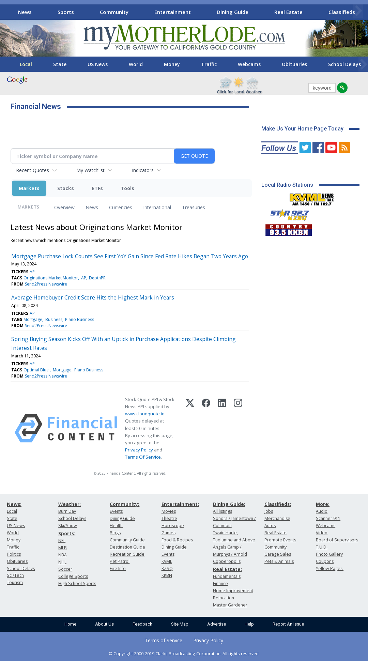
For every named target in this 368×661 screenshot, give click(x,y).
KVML (167, 561)
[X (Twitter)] (190, 428)
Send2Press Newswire (46, 284)
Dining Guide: (229, 504)
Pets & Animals (279, 561)
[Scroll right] (358, 11)
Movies (169, 511)
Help (249, 624)
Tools (127, 188)
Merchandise (277, 518)
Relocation (223, 598)
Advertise (216, 624)
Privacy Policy (139, 450)
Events (116, 511)
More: (322, 504)
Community (114, 12)
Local (26, 64)
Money (172, 64)
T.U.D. (321, 547)
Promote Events (280, 540)
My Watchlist (90, 170)
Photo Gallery (329, 554)
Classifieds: (277, 504)
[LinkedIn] (222, 428)
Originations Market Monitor (51, 278)
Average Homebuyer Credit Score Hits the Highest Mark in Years (92, 297)
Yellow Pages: (329, 568)
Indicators (143, 170)
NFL (61, 540)
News (25, 12)
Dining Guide (232, 12)
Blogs (115, 533)
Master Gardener (230, 605)
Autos (270, 525)
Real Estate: (227, 569)
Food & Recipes (177, 540)
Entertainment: (180, 504)
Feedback (142, 624)
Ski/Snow (67, 525)
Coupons (325, 561)
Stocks (65, 188)
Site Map (179, 624)
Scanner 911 (328, 518)
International (157, 207)
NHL (62, 562)
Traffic (209, 64)
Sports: (66, 533)
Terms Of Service (143, 457)
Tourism (15, 582)
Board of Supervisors (337, 540)
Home (70, 624)
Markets (29, 188)
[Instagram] (238, 428)
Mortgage (33, 319)
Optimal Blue (37, 370)
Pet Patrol (119, 561)
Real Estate (288, 12)
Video (321, 533)
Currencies (120, 207)
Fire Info (118, 568)
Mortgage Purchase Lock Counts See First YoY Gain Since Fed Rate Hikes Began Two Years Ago (129, 256)
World (136, 64)
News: (14, 504)
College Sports (73, 576)
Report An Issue (288, 624)
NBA (62, 555)
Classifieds (341, 12)
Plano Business (79, 319)
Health (116, 525)
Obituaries (294, 64)
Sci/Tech (15, 575)
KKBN (167, 575)
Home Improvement (233, 591)
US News (98, 64)
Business (53, 319)
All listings (222, 511)
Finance (220, 583)
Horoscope (173, 525)
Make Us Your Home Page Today (302, 128)
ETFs (97, 188)
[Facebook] (206, 428)
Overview (64, 207)
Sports (66, 12)
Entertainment (172, 12)
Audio (321, 511)
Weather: (69, 504)
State (59, 64)
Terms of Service (163, 640)
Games (168, 533)
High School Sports (77, 583)
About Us (104, 624)
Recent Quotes (32, 170)
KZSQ (167, 568)
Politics (14, 554)
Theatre (169, 518)
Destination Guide (127, 547)
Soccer (65, 569)
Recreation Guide (127, 554)
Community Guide (127, 540)
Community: (124, 504)
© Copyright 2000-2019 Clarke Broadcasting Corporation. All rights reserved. (184, 653)
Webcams (249, 64)
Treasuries (193, 207)
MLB (62, 548)
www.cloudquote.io (145, 414)
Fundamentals (227, 576)
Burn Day (67, 511)
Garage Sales (277, 554)
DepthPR (97, 278)
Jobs (268, 511)
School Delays (21, 568)
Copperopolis (227, 561)
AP (32, 272)
